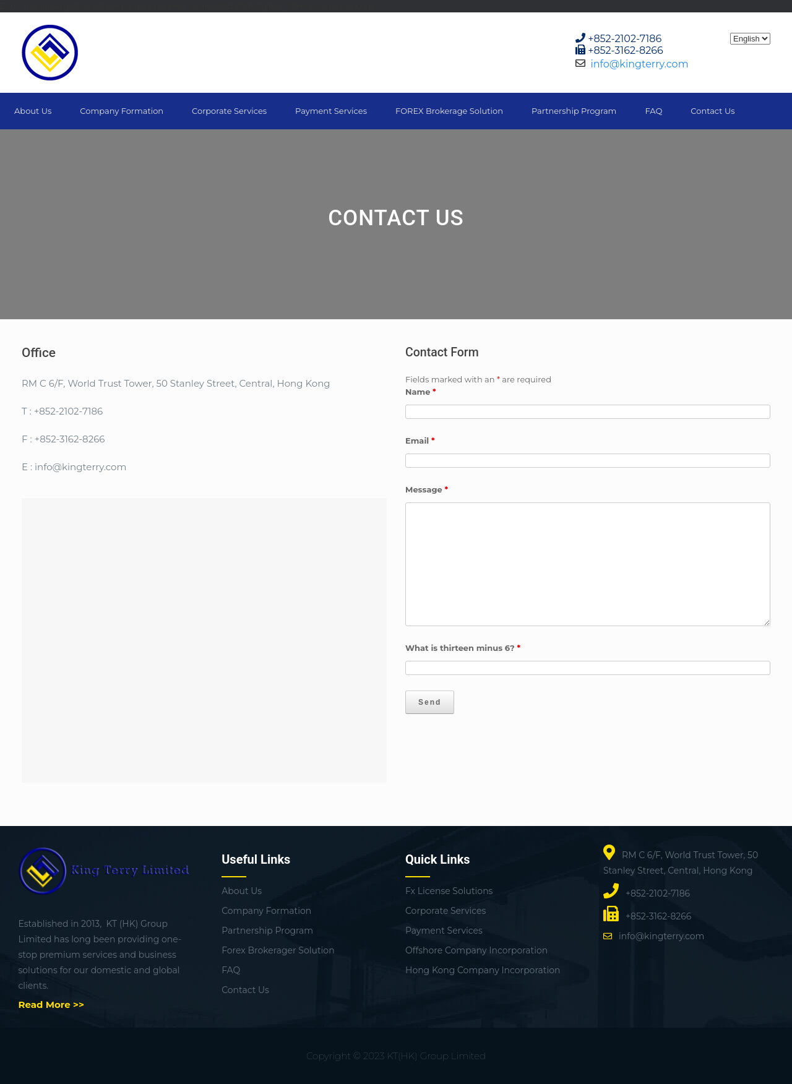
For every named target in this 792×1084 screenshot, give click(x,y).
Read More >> (51, 1004)
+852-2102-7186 (624, 39)
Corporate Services (229, 111)
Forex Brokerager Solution (278, 950)
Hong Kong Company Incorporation (482, 970)
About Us (32, 111)
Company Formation (121, 111)
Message (426, 489)
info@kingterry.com (639, 64)
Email (420, 440)
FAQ (653, 111)
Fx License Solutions (449, 891)
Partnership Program (574, 111)
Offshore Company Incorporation (476, 950)
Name (420, 392)
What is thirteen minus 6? (462, 648)
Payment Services (331, 111)
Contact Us (712, 111)
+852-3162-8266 (625, 50)
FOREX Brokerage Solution (449, 111)
